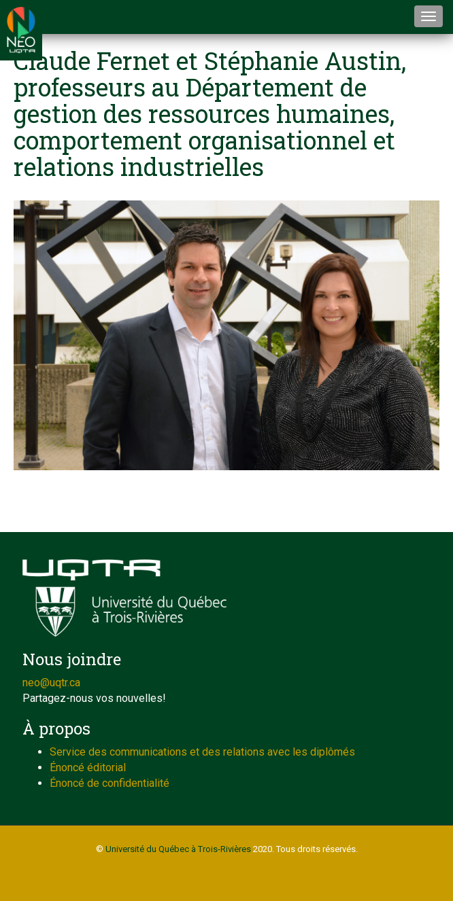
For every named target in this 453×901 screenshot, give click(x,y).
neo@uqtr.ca (51, 682)
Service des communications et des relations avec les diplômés (202, 751)
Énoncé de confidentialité (109, 783)
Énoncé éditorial (88, 767)
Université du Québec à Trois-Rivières (178, 849)
